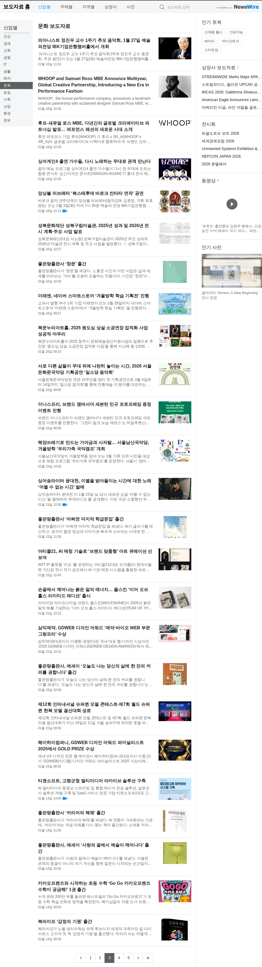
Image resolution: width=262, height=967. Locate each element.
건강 (7, 36)
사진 (131, 6)
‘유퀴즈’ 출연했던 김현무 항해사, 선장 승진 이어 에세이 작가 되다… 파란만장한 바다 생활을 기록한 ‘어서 (231, 231)
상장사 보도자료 (219, 67)
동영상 (209, 180)
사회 (7, 99)
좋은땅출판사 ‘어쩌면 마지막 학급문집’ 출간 (81, 519)
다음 (257, 270)
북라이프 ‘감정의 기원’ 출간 (65, 921)
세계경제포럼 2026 (218, 141)
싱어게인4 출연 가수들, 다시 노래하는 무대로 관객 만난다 (94, 161)
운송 (7, 92)
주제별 (66, 6)
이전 (206, 270)
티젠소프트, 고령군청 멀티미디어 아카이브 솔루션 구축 (92, 780)
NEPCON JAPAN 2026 (221, 156)
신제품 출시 (213, 32)
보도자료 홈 (16, 7)
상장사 (111, 6)
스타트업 (211, 50)
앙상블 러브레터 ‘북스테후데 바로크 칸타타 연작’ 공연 (91, 193)
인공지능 (236, 32)
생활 (7, 71)
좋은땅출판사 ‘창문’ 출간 (62, 263)
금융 (7, 57)
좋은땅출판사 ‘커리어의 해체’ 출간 (71, 812)
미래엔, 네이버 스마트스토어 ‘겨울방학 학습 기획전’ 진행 (93, 295)
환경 (7, 113)
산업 (7, 106)
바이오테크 (230, 41)
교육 (7, 50)
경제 (7, 44)
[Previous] (81, 958)
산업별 (44, 6)
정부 (7, 120)
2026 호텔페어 (214, 164)
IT (5, 64)
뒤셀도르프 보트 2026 (220, 133)
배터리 (209, 41)
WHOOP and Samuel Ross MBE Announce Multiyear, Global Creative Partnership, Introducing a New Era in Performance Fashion (93, 84)
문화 (7, 85)
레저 (7, 78)
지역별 (88, 6)
